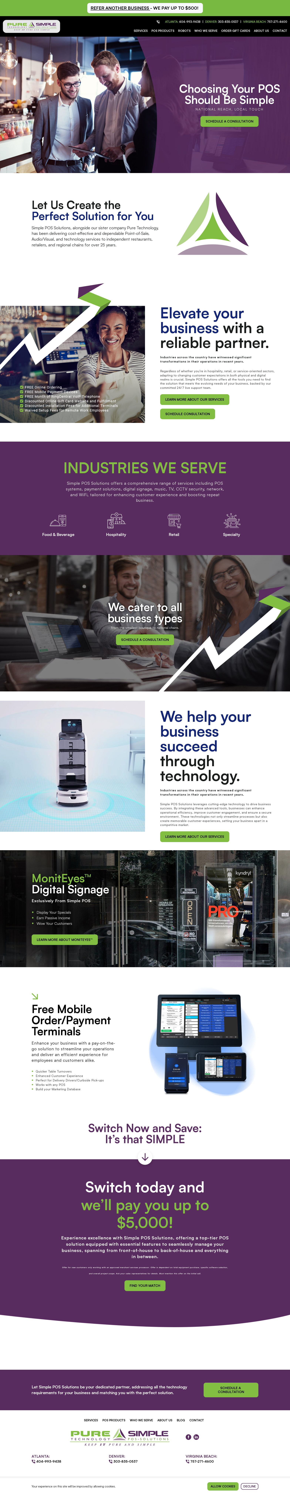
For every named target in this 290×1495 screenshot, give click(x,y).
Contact (280, 31)
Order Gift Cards (235, 31)
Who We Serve (206, 31)
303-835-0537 (228, 22)
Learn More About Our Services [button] (194, 399)
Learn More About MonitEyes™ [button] (65, 940)
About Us (261, 31)
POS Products (162, 31)
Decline (249, 1486)
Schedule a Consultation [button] (229, 121)
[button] (145, 8)
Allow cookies (223, 1486)
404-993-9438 (189, 22)
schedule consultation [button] (187, 414)
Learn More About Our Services (194, 836)
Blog (181, 1420)
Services (141, 31)
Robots (184, 31)
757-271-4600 (277, 22)
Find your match (145, 1285)
